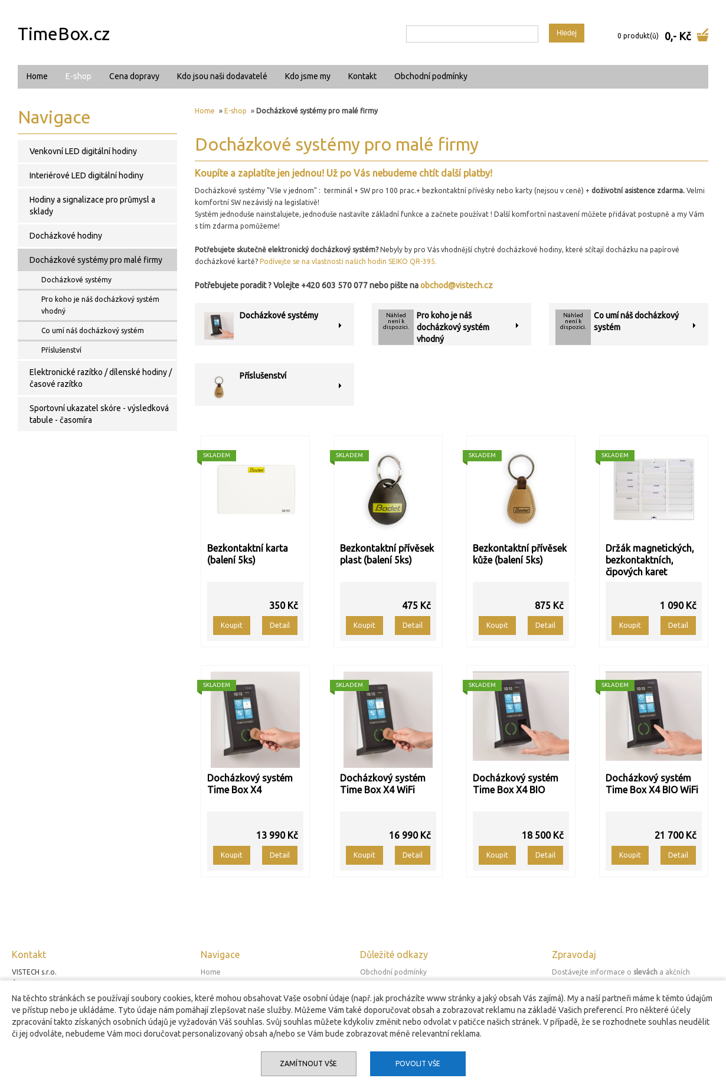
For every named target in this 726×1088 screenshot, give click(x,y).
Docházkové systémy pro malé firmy (96, 260)
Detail (280, 625)
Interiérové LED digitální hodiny (86, 175)
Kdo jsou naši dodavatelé (222, 76)
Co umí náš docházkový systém (92, 330)
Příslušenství (263, 375)
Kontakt (362, 76)
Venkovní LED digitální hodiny (83, 151)
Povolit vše (417, 1063)
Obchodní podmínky (430, 76)
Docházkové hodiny (66, 235)
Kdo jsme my (308, 76)
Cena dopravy (134, 76)
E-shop (78, 76)
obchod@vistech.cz (456, 285)
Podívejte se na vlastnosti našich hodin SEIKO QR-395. (348, 261)
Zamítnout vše (308, 1063)
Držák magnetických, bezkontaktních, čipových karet (650, 560)
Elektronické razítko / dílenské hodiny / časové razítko (101, 378)
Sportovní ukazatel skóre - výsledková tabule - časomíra (99, 414)
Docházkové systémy (279, 315)
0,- (670, 36)
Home (37, 76)
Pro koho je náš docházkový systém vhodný (453, 327)
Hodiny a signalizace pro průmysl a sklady (92, 205)
